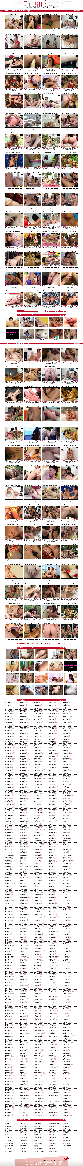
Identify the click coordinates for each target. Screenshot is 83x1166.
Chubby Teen (22, 849)
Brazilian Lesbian (23, 733)
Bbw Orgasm (7, 940)
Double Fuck (22, 996)
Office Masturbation (52, 931)
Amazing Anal (8, 796)
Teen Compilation (66, 916)
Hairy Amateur (37, 793)
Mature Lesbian (52, 796)
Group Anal (36, 786)
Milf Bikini (50, 827)
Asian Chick (7, 868)
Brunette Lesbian (23, 773)
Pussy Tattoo (51, 1067)
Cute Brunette (22, 933)
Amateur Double (8, 745)
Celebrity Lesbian (23, 827)
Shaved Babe (65, 747)
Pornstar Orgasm (52, 1016)
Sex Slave (65, 739)
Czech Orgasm (23, 950)
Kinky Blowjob (37, 957)
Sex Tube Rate (41, 696)
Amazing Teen (8, 812)
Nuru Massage (51, 925)
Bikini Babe (7, 1032)
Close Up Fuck (23, 863)
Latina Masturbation (38, 999)
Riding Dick (65, 704)
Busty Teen (22, 820)
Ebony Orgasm (23, 1038)
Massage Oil (51, 750)
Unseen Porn (56, 659)
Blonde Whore (22, 718)
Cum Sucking (22, 922)
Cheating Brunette (23, 830)
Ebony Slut (22, 1041)
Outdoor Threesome (53, 960)
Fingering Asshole (23, 1103)
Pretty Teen (51, 1047)
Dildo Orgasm (22, 960)
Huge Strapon (37, 888)
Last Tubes (27, 339)
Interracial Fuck (37, 912)
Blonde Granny (8, 1107)
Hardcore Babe (37, 826)
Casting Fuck (22, 824)
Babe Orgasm (8, 917)
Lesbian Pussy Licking (38, 1103)
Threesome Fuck (66, 993)
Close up (38, 267)
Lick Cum (50, 738)
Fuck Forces (56, 339)
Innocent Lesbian (37, 899)
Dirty (21, 188)
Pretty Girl (51, 1042)
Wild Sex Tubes (12, 671)
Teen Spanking (66, 974)
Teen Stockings (66, 977)
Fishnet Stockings (37, 710)
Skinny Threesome (66, 806)
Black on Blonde (8, 1079)
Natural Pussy (51, 917)
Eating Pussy (22, 1015)
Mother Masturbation (53, 906)
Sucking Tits (65, 883)
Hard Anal (36, 821)
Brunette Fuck (22, 769)
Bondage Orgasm (23, 725)
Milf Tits (50, 869)
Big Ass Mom (8, 987)
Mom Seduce (51, 891)
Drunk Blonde (22, 1001)
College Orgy (22, 883)
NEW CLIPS (26, 310)
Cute (32, 149)
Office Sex (51, 934)
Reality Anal (51, 1075)
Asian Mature (8, 885)
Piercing (12, 287)
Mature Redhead (52, 807)
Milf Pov (50, 852)
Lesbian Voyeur (52, 730)
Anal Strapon (7, 847)
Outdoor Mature (52, 957)
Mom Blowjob (51, 881)
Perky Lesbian (51, 987)
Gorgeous (36, 362)
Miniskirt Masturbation (53, 875)
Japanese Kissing (37, 939)
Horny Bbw (36, 851)
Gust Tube (27, 683)
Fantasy (12, 363)
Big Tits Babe (8, 1022)
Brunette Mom (22, 776)
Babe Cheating (8, 914)
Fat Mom (21, 1076)
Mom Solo (51, 892)
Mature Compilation (52, 772)
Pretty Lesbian (51, 1044)
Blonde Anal (7, 1081)
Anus (68, 521)
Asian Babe (7, 861)
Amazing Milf (7, 809)
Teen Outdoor (65, 959)
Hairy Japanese (37, 809)
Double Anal (22, 988)
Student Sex (65, 868)
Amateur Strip (8, 784)
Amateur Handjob (8, 755)
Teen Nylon (65, 954)
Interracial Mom (37, 919)
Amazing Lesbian (8, 807)
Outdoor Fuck (51, 954)
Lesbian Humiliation (38, 1062)
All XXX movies (12, 327)
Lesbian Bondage (37, 1030)
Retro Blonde (51, 1104)
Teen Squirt (65, 976)
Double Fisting (22, 994)
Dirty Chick (22, 973)
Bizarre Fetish (8, 1036)
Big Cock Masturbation (9, 1004)
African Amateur (8, 713)
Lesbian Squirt (51, 710)
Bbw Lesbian (7, 936)
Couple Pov (22, 903)
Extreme (12, 149)
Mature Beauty (51, 762)
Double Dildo (22, 991)
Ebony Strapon (23, 1042)
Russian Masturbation (67, 724)
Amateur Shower (8, 778)
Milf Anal (50, 824)
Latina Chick (36, 988)
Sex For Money (66, 735)
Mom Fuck (51, 886)
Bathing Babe (8, 922)
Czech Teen (22, 951)
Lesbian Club (36, 1035)
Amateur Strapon (8, 782)
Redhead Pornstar (52, 1096)
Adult (56, 671)
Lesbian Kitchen (37, 1067)
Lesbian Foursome (38, 1055)
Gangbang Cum (37, 733)
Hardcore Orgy (37, 835)
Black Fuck (7, 1055)
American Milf (8, 820)
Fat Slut (21, 1078)
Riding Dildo (65, 705)
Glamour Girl (36, 759)
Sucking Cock (65, 877)
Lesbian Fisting (37, 1052)
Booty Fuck (22, 730)
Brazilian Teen (22, 735)
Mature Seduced (52, 809)
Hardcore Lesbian (37, 830)
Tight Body (65, 1001)
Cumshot (72, 69)
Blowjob (68, 69)
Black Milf (7, 1059)
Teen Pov (65, 965)
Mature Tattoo (51, 818)
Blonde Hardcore (8, 1109)
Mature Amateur (52, 756)
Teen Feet (65, 933)
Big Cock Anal (8, 998)
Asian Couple (8, 869)
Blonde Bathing (8, 1086)
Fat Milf (21, 1075)
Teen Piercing (65, 963)
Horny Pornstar (37, 869)
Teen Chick (65, 914)
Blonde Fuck (7, 1104)
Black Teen (7, 1073)
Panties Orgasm (52, 967)
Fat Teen (21, 1079)
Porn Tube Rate (70, 683)
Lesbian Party (37, 1093)
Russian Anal (65, 711)
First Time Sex (37, 704)
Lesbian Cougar (37, 1038)
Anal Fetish (7, 829)
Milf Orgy (50, 847)
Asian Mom (7, 888)
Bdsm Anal (7, 946)
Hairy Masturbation (38, 812)
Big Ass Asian (8, 973)
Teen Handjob (66, 946)
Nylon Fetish (51, 926)
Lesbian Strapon (52, 714)
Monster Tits (51, 900)
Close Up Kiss (22, 864)
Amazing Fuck (8, 806)
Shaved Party (65, 764)
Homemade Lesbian (38, 843)
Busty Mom (22, 817)
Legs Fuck (36, 1016)
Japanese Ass (37, 931)
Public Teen (51, 1053)
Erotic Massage (23, 1050)
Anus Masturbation (9, 855)
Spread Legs (65, 851)
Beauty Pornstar (8, 962)
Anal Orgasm (8, 840)
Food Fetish (36, 714)
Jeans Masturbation (38, 953)
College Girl (22, 881)
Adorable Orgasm (8, 710)
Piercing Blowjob (52, 999)
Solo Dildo (65, 835)
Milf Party (50, 849)
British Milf (22, 742)
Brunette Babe (22, 748)
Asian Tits (7, 899)
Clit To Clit (22, 860)
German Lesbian (37, 742)
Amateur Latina (8, 759)
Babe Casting (8, 912)
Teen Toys (65, 987)
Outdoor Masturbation (53, 956)
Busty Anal (22, 800)
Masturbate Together (53, 753)
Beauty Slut (7, 963)
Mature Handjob (52, 789)
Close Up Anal (22, 861)
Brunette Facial (23, 767)
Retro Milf (50, 1114)
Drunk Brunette (23, 1002)
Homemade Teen (37, 846)
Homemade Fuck (37, 841)
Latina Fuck (36, 993)
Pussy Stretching (52, 1066)
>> (64, 310)
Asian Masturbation (9, 883)
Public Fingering (52, 1049)
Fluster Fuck (12, 339)
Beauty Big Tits (8, 954)
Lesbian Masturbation (38, 1073)
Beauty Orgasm (8, 960)
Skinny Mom (65, 800)
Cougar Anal (22, 891)
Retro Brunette (51, 1107)
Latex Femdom (37, 973)
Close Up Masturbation (24, 866)
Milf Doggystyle (52, 832)
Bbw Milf (7, 939)
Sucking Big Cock (66, 872)
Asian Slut (7, 895)
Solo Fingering (66, 837)
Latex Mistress (37, 977)
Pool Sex (50, 1004)
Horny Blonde (37, 852)
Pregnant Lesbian (52, 1036)
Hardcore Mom (37, 832)
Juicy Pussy (36, 954)
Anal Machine (8, 838)
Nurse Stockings (52, 923)
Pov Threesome (52, 1035)
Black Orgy (7, 1064)
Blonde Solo (22, 710)
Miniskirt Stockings (52, 878)
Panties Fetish (51, 963)
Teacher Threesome (67, 895)
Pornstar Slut (51, 1022)
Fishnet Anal (36, 705)
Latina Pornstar (37, 1007)
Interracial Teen (37, 925)
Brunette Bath (22, 750)
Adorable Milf (8, 708)
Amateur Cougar (8, 735)
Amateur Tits (7, 792)
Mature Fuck (51, 784)
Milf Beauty (51, 826)
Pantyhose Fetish (52, 970)
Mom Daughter (51, 885)
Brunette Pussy (23, 782)
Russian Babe (66, 713)
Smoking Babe (66, 820)
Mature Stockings (52, 815)
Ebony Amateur (23, 1016)
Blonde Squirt (22, 711)
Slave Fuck (65, 807)
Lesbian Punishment (38, 1101)
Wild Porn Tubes (70, 659)
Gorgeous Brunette (38, 773)
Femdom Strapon (23, 1095)
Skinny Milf (65, 798)
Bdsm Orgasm (8, 950)
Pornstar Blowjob (52, 1010)
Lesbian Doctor (37, 1041)
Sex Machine (65, 736)
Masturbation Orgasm (53, 755)
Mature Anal (51, 758)
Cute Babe (22, 929)
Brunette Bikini (22, 755)
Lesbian (16, 30)
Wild (33, 541)
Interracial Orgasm (38, 920)
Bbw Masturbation (8, 937)
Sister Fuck (65, 778)
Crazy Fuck (22, 909)
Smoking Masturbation (67, 830)
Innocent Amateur (37, 892)
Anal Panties (7, 843)
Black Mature (8, 1058)
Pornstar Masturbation (53, 1015)
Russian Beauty (66, 714)
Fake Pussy (22, 1059)
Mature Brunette (52, 770)
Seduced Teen (66, 733)
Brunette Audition (23, 747)
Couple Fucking (23, 899)
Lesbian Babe (37, 1022)
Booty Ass (22, 728)
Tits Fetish (65, 1008)
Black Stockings (8, 1072)
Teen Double (65, 928)
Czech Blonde (22, 945)
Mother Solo (51, 911)
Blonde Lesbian (8, 1110)
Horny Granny (37, 860)
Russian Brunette (66, 718)
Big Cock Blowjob (8, 999)
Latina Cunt (36, 990)
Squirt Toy (65, 854)
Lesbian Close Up (37, 1033)
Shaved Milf (65, 762)
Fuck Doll (36, 728)
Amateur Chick (8, 730)
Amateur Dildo (8, 742)
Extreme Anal (22, 1055)
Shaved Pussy (66, 765)
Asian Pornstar (8, 892)
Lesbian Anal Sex (37, 1019)
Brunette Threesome (24, 792)
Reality (49, 248)
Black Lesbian (8, 1056)
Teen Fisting (65, 939)
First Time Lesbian (37, 702)
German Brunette (37, 739)
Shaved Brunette (66, 753)
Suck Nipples (65, 869)
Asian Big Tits (8, 864)
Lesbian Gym (36, 1059)
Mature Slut (51, 810)
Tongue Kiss (65, 1011)
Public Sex (51, 1052)
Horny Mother (37, 868)
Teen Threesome (66, 984)
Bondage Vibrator (23, 727)
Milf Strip (50, 863)
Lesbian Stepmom (52, 711)
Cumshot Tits (22, 926)
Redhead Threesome (53, 1101)
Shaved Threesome (67, 772)
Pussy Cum (51, 1055)
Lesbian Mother (37, 1081)
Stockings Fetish (66, 857)
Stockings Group (66, 858)
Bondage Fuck (22, 724)
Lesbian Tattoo (51, 719)
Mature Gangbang (52, 786)
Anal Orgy (7, 841)
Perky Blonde (51, 984)
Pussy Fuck (51, 1058)
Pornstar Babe (51, 1008)
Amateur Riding (8, 776)
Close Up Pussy (23, 869)
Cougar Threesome (23, 897)
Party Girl (50, 977)
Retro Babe (51, 1103)
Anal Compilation (8, 824)
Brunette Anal (22, 745)
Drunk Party (22, 1010)
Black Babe (7, 1044)
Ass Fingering (8, 900)
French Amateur (37, 724)
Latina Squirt (36, 1008)
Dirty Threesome (23, 984)
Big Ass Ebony (8, 980)
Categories (54, 7)
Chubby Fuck (22, 840)
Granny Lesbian (37, 782)
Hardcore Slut (37, 837)
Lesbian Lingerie (37, 1069)
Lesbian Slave (51, 702)
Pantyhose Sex (52, 974)
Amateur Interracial (9, 758)
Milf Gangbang (51, 838)
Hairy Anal (36, 795)
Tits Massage (65, 1010)
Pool (21, 540)
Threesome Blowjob (67, 991)
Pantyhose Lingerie (52, 973)
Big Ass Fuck (7, 982)
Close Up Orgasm (23, 868)
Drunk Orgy (22, 1008)
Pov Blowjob (51, 1028)
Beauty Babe (7, 953)
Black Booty (7, 1050)
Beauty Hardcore (8, 959)
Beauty (71, 50)
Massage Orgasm (52, 752)
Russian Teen (65, 725)
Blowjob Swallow (23, 722)
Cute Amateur (22, 928)
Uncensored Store (41, 659)
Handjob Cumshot (37, 820)
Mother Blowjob (52, 903)
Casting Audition (23, 823)
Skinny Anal (65, 781)
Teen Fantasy (65, 931)
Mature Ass (51, 759)
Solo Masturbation (66, 838)
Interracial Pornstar (38, 923)
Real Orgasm (51, 1073)
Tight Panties (65, 1002)
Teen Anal (65, 897)
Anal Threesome (8, 851)
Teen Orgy (65, 957)
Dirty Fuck (22, 974)
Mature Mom (51, 801)
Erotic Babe (22, 1049)
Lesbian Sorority (52, 707)
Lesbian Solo (51, 705)
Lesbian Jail (36, 1064)
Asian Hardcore (8, 877)
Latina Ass (36, 984)
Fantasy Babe (22, 1061)
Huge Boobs (36, 877)
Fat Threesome (23, 1081)
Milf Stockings (51, 861)
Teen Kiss (65, 950)
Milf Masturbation (52, 844)
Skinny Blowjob (66, 787)
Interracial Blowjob (37, 906)
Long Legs (51, 747)
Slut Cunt (65, 815)
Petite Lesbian (51, 996)
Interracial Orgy (37, 922)
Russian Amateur (66, 710)
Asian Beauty (8, 863)
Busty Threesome (23, 821)
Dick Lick (21, 959)
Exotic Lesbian (23, 1053)
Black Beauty (8, 1047)
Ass (70, 109)
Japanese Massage (38, 942)
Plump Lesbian (51, 1001)
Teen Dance (65, 920)
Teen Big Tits (65, 906)
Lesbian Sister (37, 1115)
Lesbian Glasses (37, 1056)
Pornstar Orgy (51, 1018)
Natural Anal (51, 912)
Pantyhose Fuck (52, 971)
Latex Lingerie (37, 976)
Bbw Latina (7, 934)
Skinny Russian (66, 803)
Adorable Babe (8, 702)
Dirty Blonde (22, 970)
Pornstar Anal (51, 1007)
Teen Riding (65, 968)
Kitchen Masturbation (38, 967)
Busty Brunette (23, 807)
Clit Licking (22, 858)
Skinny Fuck (65, 790)
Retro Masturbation (52, 1112)
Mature (13, 188)
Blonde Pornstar (23, 704)
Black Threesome (8, 1075)
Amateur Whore (8, 793)
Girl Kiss (36, 748)
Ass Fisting (7, 902)
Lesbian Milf (36, 1076)
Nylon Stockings (52, 929)
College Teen (22, 888)
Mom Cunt (51, 883)
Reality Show (51, 1076)
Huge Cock (36, 878)
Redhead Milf (51, 1093)
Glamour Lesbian (37, 761)
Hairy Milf (36, 815)
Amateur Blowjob (8, 724)
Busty (31, 69)
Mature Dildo (51, 775)
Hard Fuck (36, 823)
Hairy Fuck (36, 806)
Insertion (12, 50)
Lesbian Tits (51, 725)
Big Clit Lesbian (8, 996)
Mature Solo (51, 812)
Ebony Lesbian (23, 1032)
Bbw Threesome (8, 945)
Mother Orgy (51, 909)
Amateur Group (8, 753)
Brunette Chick (23, 761)
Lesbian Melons (37, 1075)
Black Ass (7, 1042)
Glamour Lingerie (37, 762)
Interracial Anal (37, 902)
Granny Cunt (36, 779)
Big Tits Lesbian (8, 1027)
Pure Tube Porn (12, 696)
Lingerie (20, 89)
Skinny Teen (65, 804)
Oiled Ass (50, 936)
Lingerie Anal (51, 741)
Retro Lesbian (51, 1110)
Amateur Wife (8, 795)
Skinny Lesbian (66, 793)
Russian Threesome (67, 727)
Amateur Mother (8, 765)
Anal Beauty (7, 823)
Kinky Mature (36, 962)
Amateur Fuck (8, 750)
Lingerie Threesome (53, 745)
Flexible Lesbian (37, 713)
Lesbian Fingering (37, 1050)
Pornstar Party (51, 1019)
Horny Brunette (37, 854)
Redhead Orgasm (52, 1095)
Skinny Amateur (66, 779)
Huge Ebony (36, 883)
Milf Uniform (51, 871)
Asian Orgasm (8, 889)
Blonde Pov (22, 705)
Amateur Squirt (8, 781)
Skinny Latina (65, 792)
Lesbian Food (37, 1053)
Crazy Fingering (23, 908)
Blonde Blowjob (8, 1092)
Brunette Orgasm (23, 778)
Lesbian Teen (51, 722)
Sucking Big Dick (66, 874)
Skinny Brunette (66, 789)
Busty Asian (22, 801)
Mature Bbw (51, 761)
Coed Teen (22, 878)
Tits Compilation (66, 1007)
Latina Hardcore (37, 996)
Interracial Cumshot (38, 908)
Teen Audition (65, 900)
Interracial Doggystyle (38, 909)
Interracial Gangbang (38, 914)
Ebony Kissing (22, 1030)
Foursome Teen (37, 722)
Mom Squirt (51, 894)
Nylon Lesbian (51, 928)
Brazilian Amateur (23, 731)
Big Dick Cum (8, 1010)
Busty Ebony (22, 809)
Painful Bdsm (51, 962)
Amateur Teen (8, 789)
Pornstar (33, 89)
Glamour (34, 129)
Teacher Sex (65, 894)
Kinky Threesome (37, 965)
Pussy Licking (51, 1061)
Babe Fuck (7, 916)
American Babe (8, 813)
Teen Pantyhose (66, 960)
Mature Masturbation (53, 800)
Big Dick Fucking (8, 1011)
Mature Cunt (51, 773)
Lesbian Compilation (38, 1036)
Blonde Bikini (7, 1090)
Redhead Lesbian (52, 1090)
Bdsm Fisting (7, 948)
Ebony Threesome (23, 1045)
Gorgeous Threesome (38, 778)
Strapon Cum (65, 861)
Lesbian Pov (36, 1100)
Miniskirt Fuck (51, 874)
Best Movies (29, 7)
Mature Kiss (51, 793)
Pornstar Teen (51, 1025)
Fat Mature (22, 1073)
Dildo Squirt (22, 963)
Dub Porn (70, 327)
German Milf (36, 744)
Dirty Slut (21, 980)
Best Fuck (7, 968)
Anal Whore (7, 854)
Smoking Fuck (66, 827)
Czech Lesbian (23, 948)
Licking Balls (51, 739)
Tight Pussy (65, 1004)
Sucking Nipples (66, 881)
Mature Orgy (51, 804)
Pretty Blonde (51, 1038)
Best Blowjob (7, 967)
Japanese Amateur (38, 929)
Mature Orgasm (52, 803)
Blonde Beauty (8, 1087)
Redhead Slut (51, 1098)
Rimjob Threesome (66, 708)
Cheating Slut (22, 835)
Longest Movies (46, 7)
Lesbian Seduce (37, 1110)
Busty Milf (22, 815)
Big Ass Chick (8, 979)
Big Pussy (7, 1021)
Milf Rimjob (51, 854)
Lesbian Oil (36, 1086)
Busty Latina (22, 812)
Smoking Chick (66, 824)
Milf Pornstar (51, 851)
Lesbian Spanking (52, 708)
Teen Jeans (65, 948)
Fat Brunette (22, 1069)
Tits (73, 247)
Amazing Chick (8, 804)
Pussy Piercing (51, 1064)
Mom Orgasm (51, 889)
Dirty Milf (21, 977)
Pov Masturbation (52, 1030)
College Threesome (24, 889)
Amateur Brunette (8, 725)
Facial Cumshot (23, 1058)
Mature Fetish (51, 781)
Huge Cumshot (37, 880)
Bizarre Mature (8, 1039)
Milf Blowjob (51, 829)
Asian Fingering (8, 874)
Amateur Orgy (8, 770)
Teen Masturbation (66, 953)
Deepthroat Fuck (23, 957)
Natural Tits (51, 920)
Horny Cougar (37, 857)
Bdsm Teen (7, 951)
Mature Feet (51, 779)
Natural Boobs (51, 914)
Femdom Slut (22, 1092)
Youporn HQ (27, 671)
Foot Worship (36, 718)
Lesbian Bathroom (37, 1025)
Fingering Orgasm (23, 1106)
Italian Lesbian (37, 928)
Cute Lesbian (22, 936)
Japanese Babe (37, 933)
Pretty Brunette (52, 1039)
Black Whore (7, 1078)
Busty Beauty (22, 804)
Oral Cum (50, 939)
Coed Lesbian (22, 877)
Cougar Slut (22, 895)
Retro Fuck (51, 1109)
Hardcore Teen (37, 838)
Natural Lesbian (52, 916)
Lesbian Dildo (37, 1039)
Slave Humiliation (66, 810)
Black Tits (7, 1076)
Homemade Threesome (38, 847)
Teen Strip (65, 979)
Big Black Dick (8, 991)
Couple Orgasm (23, 902)
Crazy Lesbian (22, 911)
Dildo (21, 30)
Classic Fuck (22, 852)
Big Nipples (7, 1018)
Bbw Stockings (8, 942)
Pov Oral (50, 1032)
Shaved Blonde (66, 752)
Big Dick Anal (8, 1007)
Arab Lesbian (8, 857)
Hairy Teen (36, 818)
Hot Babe (36, 874)
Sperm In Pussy (66, 847)
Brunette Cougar (23, 762)
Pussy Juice (51, 1059)
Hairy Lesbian (37, 810)
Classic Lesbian (23, 854)
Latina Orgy (36, 1005)
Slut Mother (65, 817)
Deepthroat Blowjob (24, 956)
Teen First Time (66, 937)
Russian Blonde (66, 716)
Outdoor (12, 90)
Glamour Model (37, 764)
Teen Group (65, 945)
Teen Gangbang (66, 942)
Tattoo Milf (65, 891)
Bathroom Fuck (8, 926)
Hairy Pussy (36, 817)
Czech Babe (22, 943)
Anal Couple (7, 826)
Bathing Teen (8, 923)
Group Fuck (36, 789)
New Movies (37, 7)
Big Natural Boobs (9, 1016)
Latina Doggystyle (37, 991)
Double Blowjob (23, 990)
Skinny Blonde (66, 786)
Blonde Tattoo (22, 713)
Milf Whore (51, 872)
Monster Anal (51, 897)
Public (57, 148)
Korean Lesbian (37, 970)
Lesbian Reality (37, 1104)
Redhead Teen (51, 1100)
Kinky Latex (36, 959)
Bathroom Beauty (8, 925)
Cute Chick (22, 934)
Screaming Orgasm (67, 730)
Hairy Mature (36, 813)
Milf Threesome (52, 868)
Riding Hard (65, 707)
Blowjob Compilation (24, 719)
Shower (18, 520)
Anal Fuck (7, 834)
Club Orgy (22, 871)
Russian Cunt (65, 719)
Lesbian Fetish (37, 1049)
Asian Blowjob (8, 866)
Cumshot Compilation (24, 925)
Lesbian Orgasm (37, 1087)
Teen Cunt (65, 919)
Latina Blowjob (37, 987)
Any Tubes (12, 683)
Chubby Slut (22, 847)
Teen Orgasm (65, 956)
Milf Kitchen (51, 843)
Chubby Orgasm (23, 846)
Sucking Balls (65, 871)
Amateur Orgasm (8, 769)
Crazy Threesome (23, 914)
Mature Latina (51, 795)
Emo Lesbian (22, 1047)
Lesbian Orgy (36, 1089)
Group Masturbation (38, 790)
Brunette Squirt (23, 787)
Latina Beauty (37, 985)
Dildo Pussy (22, 962)
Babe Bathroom (8, 909)
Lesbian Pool (36, 1096)
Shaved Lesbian (66, 759)
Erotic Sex (22, 1052)
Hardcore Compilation (38, 829)
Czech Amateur (23, 942)
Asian (65, 69)
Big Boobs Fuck (8, 993)
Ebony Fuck (22, 1028)
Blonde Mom (7, 1115)
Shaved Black (65, 750)
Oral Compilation (52, 937)
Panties (53, 129)
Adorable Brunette (9, 705)
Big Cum (7, 1005)
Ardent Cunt (41, 327)
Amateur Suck (8, 786)
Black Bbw (7, 1045)
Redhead (35, 109)
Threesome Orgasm (67, 994)
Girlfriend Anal (37, 750)
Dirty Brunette (22, 971)
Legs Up (36, 1018)
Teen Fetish (65, 934)
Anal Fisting (7, 830)
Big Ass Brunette (8, 977)
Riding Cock (65, 702)
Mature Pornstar (52, 806)
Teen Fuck (65, 940)
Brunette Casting (23, 758)
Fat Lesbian (22, 1072)
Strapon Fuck (65, 863)
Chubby (71, 501)
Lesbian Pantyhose (38, 1092)
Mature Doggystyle (52, 776)
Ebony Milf (22, 1035)
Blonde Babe (7, 1084)
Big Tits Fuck (7, 1025)
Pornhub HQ (41, 339)
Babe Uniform (8, 920)
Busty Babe (22, 803)
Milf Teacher (51, 866)
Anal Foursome (8, 832)
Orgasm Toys (51, 946)
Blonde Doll (7, 1100)
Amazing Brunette (8, 803)
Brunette (12, 30)
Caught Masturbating (24, 826)
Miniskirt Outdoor (52, 877)
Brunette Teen (22, 790)
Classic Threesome (23, 855)
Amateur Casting (8, 727)
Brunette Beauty (23, 752)
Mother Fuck (51, 905)
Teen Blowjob (65, 909)
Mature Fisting (51, 782)
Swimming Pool (66, 886)
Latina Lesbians (37, 998)
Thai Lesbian (65, 990)
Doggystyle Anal (23, 985)
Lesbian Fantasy (37, 1045)
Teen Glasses (65, 943)
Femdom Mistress (23, 1090)
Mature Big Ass (52, 764)
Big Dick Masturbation (9, 1013)
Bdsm (30, 227)
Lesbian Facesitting (38, 1044)
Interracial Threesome (38, 926)
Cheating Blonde (23, 829)
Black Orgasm (8, 1062)
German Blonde (37, 738)
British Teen (22, 744)
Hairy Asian (36, 796)
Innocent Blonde (37, 894)
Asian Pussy (7, 894)
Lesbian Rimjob (37, 1106)
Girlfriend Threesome (38, 756)
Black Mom (7, 1061)
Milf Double (51, 834)
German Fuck (37, 741)
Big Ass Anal (7, 971)
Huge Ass (36, 875)
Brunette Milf (22, 775)
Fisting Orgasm (37, 711)
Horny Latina (36, 861)
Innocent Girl (36, 897)
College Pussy (22, 886)
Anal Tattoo (7, 849)
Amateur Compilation (9, 733)
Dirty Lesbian (22, 976)
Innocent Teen (37, 900)
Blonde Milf (7, 1114)
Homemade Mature (38, 844)
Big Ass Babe (8, 974)
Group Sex (36, 792)
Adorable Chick (8, 707)
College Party (22, 885)
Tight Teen (65, 1005)
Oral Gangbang (52, 942)
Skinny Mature (66, 796)
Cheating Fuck (22, 832)
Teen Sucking (65, 980)
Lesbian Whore (52, 731)
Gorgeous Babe (37, 770)
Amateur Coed (8, 731)
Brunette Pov (22, 781)
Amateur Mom (8, 764)
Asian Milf (7, 886)
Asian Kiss (7, 878)
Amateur (48, 30)
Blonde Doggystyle (9, 1098)
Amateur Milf (7, 762)
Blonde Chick (8, 1095)
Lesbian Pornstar (37, 1098)
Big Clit (6, 994)
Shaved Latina (66, 758)
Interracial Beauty (37, 905)
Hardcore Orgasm (37, 834)
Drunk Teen (22, 1013)
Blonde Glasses (8, 1106)
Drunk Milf (22, 1007)
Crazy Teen (22, 912)
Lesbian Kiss (36, 1066)
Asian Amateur (8, 858)
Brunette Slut (22, 784)
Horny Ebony (36, 858)
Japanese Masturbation (38, 943)
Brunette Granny (23, 770)
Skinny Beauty (66, 784)
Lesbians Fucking (52, 735)
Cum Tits (21, 923)
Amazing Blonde (8, 801)
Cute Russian (22, 939)
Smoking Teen (66, 834)
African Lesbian (8, 714)
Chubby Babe (22, 838)
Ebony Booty (22, 1025)
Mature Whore (51, 823)
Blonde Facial (8, 1101)
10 (62, 310)
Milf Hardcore (51, 841)
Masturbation (17, 69)
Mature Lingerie (52, 798)
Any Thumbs (70, 671)
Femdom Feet (22, 1087)
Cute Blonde (22, 931)
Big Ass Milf (7, 985)
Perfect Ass (51, 982)
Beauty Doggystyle (9, 956)
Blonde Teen (22, 714)
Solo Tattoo (65, 843)
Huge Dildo (36, 881)
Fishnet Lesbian (37, 707)
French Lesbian (37, 727)
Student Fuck (65, 866)
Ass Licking (7, 905)
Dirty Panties (22, 979)
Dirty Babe (22, 967)
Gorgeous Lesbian (37, 775)
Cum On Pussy (23, 920)
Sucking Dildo (65, 880)
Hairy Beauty (36, 800)
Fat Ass (21, 1064)
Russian (30, 129)
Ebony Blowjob (23, 1024)
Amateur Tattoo (8, 787)
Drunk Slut (22, 1011)
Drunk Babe (22, 999)
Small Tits (65, 818)
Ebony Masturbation (24, 1033)
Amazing (51, 90)
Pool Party (51, 1002)
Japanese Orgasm (37, 946)
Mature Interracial (52, 792)
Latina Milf (36, 1001)
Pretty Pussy (51, 1045)
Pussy (16, 149)
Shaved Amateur (66, 742)
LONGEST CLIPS (34, 310)
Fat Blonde (22, 1067)
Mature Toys (51, 821)
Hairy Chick (36, 804)
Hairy (75, 69)
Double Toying (22, 998)
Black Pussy (7, 1067)
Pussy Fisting (51, 1056)
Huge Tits (36, 889)
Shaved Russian (66, 767)
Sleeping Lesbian (66, 812)
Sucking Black (66, 875)
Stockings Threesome (67, 860)
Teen (19, 30)
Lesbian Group (37, 1058)
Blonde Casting (8, 1093)
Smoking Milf (65, 832)
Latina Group (36, 994)
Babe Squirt (7, 919)
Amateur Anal (8, 716)
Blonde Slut (22, 708)
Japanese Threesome (38, 950)
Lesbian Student (52, 718)
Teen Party (65, 962)
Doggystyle (16, 248)
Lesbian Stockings (52, 713)
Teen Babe (65, 902)
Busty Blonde (22, 806)
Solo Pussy (65, 841)
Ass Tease (7, 906)
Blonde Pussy (22, 707)
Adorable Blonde (8, 704)
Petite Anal (51, 990)
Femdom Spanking (23, 1093)
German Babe (37, 736)
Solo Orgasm (65, 840)
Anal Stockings (8, 846)
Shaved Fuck (65, 756)
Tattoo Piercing (66, 892)
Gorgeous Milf (37, 776)
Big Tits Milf (7, 1028)
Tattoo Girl (65, 889)
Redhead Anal (51, 1081)
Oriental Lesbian (52, 950)
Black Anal (7, 1041)
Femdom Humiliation (24, 1089)
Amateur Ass (7, 718)
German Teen (37, 745)
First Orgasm (22, 1114)
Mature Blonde (51, 767)
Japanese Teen (37, 948)
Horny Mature (37, 863)
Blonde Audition (8, 1083)
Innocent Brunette (37, 895)
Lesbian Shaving (37, 1112)
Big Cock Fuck (8, 1002)
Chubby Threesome (24, 851)
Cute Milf (21, 937)
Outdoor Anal (51, 951)
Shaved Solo (65, 769)
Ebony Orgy (22, 1039)
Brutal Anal (22, 795)
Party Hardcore (52, 979)
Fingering (52, 30)
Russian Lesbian (66, 722)
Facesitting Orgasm (23, 1056)
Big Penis (7, 1019)
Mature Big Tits (52, 765)
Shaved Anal (65, 744)
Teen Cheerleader (66, 912)
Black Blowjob (8, 1049)
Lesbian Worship (52, 733)
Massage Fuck (51, 748)
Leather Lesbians (37, 1013)
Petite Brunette (51, 993)
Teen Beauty (65, 905)
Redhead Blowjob (52, 1086)
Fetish (71, 248)
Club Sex (21, 874)
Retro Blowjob (51, 1106)
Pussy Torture (51, 1070)
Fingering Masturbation (24, 1104)
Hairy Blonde (36, 801)
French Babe (36, 725)
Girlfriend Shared (37, 755)
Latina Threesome (37, 1011)
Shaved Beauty (66, 748)
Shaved (52, 248)
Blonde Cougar (8, 1096)
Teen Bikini (65, 908)
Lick (70, 149)
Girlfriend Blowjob (37, 752)
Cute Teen (22, 940)
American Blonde (8, 815)
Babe (47, 69)
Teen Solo (65, 973)
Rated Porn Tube (27, 696)
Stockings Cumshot (67, 855)
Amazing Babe (8, 798)
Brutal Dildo (22, 796)
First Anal (21, 1109)
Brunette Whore (23, 793)
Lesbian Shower (37, 1114)
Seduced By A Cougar (67, 731)
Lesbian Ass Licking (38, 1021)
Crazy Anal (22, 906)
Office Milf (51, 933)
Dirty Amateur (22, 965)
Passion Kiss (51, 980)
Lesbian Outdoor (37, 1090)
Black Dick (7, 1053)
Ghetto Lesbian (37, 747)
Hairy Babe (36, 798)
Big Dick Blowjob (8, 1008)
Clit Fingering (22, 857)
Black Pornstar (8, 1066)
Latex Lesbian (37, 974)
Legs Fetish (36, 1015)
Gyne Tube (41, 683)
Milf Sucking (51, 864)
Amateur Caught (8, 728)
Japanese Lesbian (37, 940)
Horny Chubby (37, 855)
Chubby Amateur (23, 837)
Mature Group (51, 787)
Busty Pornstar (23, 818)
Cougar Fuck (22, 892)
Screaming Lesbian (67, 728)
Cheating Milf (22, 834)
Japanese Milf (37, 945)
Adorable (72, 207)
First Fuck (22, 1112)
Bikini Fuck (7, 1035)
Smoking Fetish (66, 826)
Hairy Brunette (37, 803)
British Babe (22, 738)
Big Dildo (7, 1015)
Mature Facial (51, 778)
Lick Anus (50, 736)
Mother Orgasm (52, 908)
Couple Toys (22, 905)
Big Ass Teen (7, 990)
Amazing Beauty (8, 800)
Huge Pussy (36, 886)
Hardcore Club (37, 827)
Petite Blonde (51, 991)
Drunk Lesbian (22, 1005)
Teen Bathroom (66, 903)
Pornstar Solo (51, 1024)
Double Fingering (23, 993)
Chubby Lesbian (23, 841)
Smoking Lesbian (66, 829)
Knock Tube (56, 683)
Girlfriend (49, 129)
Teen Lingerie (65, 951)
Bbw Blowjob (7, 928)
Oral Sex (50, 943)
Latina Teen (36, 1010)
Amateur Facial (8, 747)
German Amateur (37, 735)
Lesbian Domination (38, 1042)
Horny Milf (36, 864)
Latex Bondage (37, 971)
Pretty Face (51, 1041)
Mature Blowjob (52, 769)
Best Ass (7, 965)
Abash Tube (41, 671)
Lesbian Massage (37, 1072)
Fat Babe (21, 1066)
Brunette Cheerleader (24, 759)
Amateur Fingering (9, 748)
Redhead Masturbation (53, 1092)
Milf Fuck (50, 837)
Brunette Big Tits (23, 753)
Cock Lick (22, 875)
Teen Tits (65, 985)
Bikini (15, 89)
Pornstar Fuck (51, 1013)
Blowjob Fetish (23, 721)
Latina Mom (36, 1002)
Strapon (33, 442)
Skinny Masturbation (67, 795)
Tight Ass (65, 999)
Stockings (20, 247)
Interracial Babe (37, 903)
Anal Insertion (8, 837)
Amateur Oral (8, 767)
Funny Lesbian (37, 731)
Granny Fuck (36, 781)
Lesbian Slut (51, 704)
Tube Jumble (27, 659)
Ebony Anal (22, 1018)
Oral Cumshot (51, 940)
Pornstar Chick (51, 1011)
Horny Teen (36, 872)
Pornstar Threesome (53, 1027)
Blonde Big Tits (8, 1089)
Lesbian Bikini (37, 1028)
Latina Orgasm (37, 1004)
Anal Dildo (7, 827)
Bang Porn (56, 327)
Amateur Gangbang (9, 752)
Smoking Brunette (66, 823)
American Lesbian (8, 818)
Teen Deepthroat (66, 922)
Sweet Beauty (66, 885)
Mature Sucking (52, 817)
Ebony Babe (22, 1019)
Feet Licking (22, 1083)
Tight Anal (65, 998)
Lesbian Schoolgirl (37, 1107)
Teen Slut (65, 971)
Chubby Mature (23, 843)
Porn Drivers (70, 339)
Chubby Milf (22, 844)
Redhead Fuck (51, 1089)
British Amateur (23, 736)
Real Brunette (51, 1072)
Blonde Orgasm (23, 702)
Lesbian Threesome (52, 724)
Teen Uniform (65, 988)
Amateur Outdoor (8, 772)
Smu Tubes (70, 696)
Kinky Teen (36, 963)
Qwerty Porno (12, 659)
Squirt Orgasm (66, 852)
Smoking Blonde (66, 821)
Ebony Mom (22, 1036)
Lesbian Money (37, 1079)
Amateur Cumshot (9, 738)
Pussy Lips (51, 1062)
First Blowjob (22, 1110)
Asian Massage (8, 881)
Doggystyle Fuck (23, 987)
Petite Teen (51, 998)
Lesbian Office (37, 1084)
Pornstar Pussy (52, 1021)
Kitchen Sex (36, 968)
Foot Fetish (36, 716)
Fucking (15, 90)
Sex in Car (65, 741)
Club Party (22, 872)
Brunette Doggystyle (24, 764)
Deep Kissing (22, 954)
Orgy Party (51, 948)
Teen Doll (65, 926)
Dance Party (22, 953)
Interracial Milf (37, 917)
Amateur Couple (8, 736)
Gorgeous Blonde (37, 772)
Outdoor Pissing (52, 959)
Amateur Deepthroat (9, 741)
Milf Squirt (51, 860)
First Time (67, 287)
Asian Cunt (7, 871)
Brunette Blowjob (23, 756)
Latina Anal (36, 982)
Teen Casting (65, 911)
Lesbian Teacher (52, 721)
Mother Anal (51, 902)
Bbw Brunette (8, 929)
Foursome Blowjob (38, 719)
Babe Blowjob (8, 911)
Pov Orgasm (51, 1033)
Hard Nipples (36, 824)
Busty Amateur (23, 798)
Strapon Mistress (66, 864)
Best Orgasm (8, 970)
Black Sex (7, 1069)
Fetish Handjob (23, 1098)
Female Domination (23, 1086)
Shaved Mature (66, 761)
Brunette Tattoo (23, 789)
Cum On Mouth (23, 919)
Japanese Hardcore (38, 937)
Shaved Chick (66, 755)
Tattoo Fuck (65, 888)
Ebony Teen (22, 1044)
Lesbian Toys (51, 727)
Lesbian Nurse (37, 1083)
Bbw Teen (7, 943)
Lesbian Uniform (52, 728)
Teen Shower (65, 970)
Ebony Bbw (22, 1021)
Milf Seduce (51, 855)
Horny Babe (36, 849)
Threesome (68, 383)
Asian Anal (7, 860)
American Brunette (9, 817)
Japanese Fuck (37, 936)
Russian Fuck (65, 721)
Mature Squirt (51, 813)
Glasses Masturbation (38, 769)
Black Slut (7, 1070)
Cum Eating (22, 916)
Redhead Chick (52, 1087)
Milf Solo (50, 857)
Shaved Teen (65, 770)
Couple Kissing (23, 900)
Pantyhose (16, 169)
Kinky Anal (36, 956)
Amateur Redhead (9, 775)
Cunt (40, 599)
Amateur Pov (7, 773)
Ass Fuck (7, 903)
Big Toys (7, 1030)
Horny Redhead (37, 871)
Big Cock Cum (8, 1001)
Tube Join (27, 327)
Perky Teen (51, 988)
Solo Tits (64, 844)
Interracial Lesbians (38, 916)
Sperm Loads (65, 849)
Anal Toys (7, 852)
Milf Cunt (50, 830)
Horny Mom (36, 866)
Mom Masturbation (52, 888)
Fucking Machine (37, 730)
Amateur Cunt (8, 739)
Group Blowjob (37, 787)
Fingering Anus (23, 1101)
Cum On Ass (22, 917)
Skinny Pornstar (66, 801)
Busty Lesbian (22, 813)
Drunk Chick (22, 1004)
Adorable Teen (8, 711)
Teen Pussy (65, 967)
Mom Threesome (52, 895)
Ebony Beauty (22, 1022)
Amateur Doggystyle (9, 744)
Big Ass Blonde (8, 976)
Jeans (16, 422)
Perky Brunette (51, 985)
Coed (55, 168)
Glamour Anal (37, 758)
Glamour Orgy (37, 765)
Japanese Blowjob (37, 934)
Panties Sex (51, 968)
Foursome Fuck (37, 721)
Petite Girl (51, 994)
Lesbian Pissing (37, 1095)
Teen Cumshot (66, 917)
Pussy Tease (51, 1069)
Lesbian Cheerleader (38, 1032)
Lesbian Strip (51, 716)
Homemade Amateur (38, 840)
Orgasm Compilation (53, 945)
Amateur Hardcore (9, 756)
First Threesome (23, 1115)
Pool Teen (51, 1005)
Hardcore (38, 69)
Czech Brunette (23, 946)
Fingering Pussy (23, 1107)
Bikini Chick (7, 1033)
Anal (27, 89)
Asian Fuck (7, 875)
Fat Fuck (21, 1070)
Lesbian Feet (36, 1047)
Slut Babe (65, 813)
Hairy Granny (36, 807)
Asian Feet (7, 872)
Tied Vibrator (65, 996)
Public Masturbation (52, 1050)
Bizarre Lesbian (8, 1038)
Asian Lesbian (8, 880)
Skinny (68, 50)
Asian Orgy (7, 891)
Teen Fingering (66, 936)
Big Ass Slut (7, 988)
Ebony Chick (22, 1027)
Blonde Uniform (23, 716)
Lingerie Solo (51, 742)
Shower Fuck (65, 773)
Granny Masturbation (38, 784)
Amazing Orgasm (8, 810)
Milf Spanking (51, 858)
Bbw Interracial (8, 933)
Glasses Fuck (37, 767)
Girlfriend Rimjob (37, 753)
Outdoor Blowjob (52, 953)
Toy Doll (64, 1013)
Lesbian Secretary (37, 1109)
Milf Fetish (51, 835)
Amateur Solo (8, 779)
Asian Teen (7, 897)
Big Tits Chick (8, 1024)
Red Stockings (51, 1079)
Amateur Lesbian (8, 761)
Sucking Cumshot (66, 878)
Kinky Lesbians (37, 960)
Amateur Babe (8, 719)
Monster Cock (51, 899)
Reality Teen (51, 1078)
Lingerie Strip (51, 744)
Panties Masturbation (53, 965)
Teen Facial (65, 929)
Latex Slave (36, 979)
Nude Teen (51, 922)
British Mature (22, 741)
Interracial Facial (37, 911)
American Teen (8, 821)
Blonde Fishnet (8, 1103)
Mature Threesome (52, 820)
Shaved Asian (65, 745)
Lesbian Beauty (37, 1027)
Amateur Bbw (8, 721)
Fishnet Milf (36, 708)
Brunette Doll (22, 765)
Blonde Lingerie (8, 1112)
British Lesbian (23, 739)
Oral (34, 287)
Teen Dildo (65, 923)
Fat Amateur (22, 1062)
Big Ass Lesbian (8, 984)
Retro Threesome (52, 1115)
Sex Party (65, 738)
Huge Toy (36, 891)
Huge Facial (36, 885)
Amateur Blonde (8, 722)
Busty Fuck (22, 810)
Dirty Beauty (22, 968)
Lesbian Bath (36, 1024)
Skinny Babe (65, 782)
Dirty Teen (22, 982)
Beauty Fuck (7, 957)
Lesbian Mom (37, 1078)
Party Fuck (51, 976)
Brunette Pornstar (23, 779)
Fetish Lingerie (23, 1100)
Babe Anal (7, 908)
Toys (32, 90)
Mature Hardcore (52, 790)
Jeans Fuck (36, 951)
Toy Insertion (65, 1015)
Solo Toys (65, 846)
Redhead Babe (52, 1083)
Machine (15, 50)
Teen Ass (65, 899)
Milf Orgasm (51, 846)
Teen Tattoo (65, 982)
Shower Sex (65, 776)
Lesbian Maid (36, 1070)
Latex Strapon (37, 980)
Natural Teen (51, 919)
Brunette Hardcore (23, 772)
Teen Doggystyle (66, 925)
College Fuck (22, 880)
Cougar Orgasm (23, 894)
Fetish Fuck (22, 1096)
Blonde (9, 30)
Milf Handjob (51, 840)
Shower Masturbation (67, 775)
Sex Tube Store (56, 696)
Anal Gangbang (8, 835)
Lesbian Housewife (38, 1061)
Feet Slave (22, 1084)
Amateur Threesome (9, 790)
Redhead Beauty (52, 1084)
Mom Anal (51, 880)
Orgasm (72, 90)
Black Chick (7, 1052)
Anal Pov (7, 844)
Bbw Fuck (7, 931)
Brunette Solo (22, 786)
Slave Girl (65, 809)
